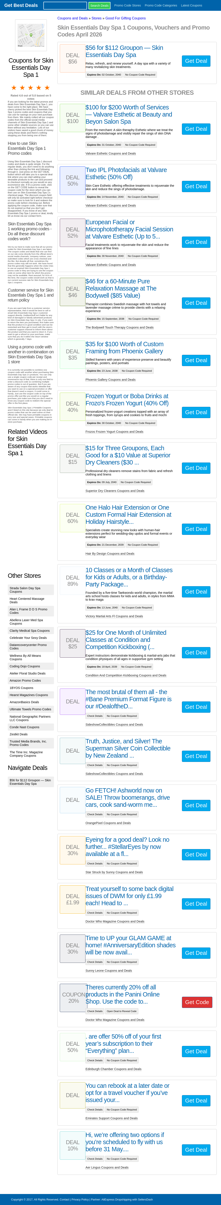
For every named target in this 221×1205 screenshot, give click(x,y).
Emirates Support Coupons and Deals (111, 1118)
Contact (64, 1199)
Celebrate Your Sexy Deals (28, 638)
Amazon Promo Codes (25, 680)
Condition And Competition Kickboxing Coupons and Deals (125, 675)
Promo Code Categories (161, 5)
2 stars (22, 88)
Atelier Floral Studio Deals (28, 673)
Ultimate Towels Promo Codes (30, 709)
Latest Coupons (191, 5)
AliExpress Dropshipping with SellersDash (127, 1199)
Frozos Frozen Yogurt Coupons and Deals (114, 431)
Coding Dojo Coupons (25, 666)
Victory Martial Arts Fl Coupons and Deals (114, 616)
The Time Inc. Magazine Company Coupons (26, 753)
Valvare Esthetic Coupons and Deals (110, 153)
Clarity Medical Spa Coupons (30, 630)
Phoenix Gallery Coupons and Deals (110, 379)
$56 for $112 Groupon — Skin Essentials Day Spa (30, 782)
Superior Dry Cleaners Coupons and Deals (114, 491)
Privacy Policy (80, 1199)
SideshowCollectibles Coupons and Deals (114, 724)
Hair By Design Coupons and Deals (109, 553)
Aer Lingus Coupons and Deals (106, 1167)
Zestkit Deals (19, 734)
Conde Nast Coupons (24, 727)
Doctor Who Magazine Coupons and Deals (114, 921)
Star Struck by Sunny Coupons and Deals (114, 872)
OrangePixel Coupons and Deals (108, 823)
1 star (14, 88)
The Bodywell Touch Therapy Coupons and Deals (119, 327)
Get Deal (196, 61)
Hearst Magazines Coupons (29, 695)
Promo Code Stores (127, 5)
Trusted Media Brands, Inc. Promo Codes (28, 743)
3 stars (31, 88)
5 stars (47, 88)
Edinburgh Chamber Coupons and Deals (113, 1069)
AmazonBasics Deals (24, 702)
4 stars (39, 88)
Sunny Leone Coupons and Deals (108, 970)
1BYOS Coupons (21, 688)
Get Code (197, 1002)
